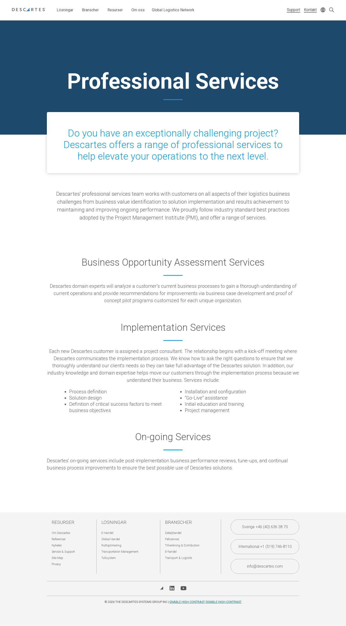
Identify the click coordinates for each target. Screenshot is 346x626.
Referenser (59, 539)
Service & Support (63, 551)
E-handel (171, 551)
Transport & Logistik (178, 558)
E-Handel (107, 533)
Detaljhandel (173, 533)
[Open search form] (331, 10)
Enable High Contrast (187, 602)
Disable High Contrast (223, 602)
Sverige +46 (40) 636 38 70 (265, 527)
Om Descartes (61, 533)
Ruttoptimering (111, 545)
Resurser (115, 10)
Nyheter (57, 545)
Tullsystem (108, 558)
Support (293, 9)
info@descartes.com (265, 566)
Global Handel (110, 539)
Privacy (56, 564)
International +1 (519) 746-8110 (265, 546)
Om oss (138, 10)
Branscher (90, 10)
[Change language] (323, 10)
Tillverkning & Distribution (182, 545)
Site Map (57, 558)
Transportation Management (119, 551)
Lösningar (65, 10)
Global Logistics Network (173, 10)
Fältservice (172, 539)
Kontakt (310, 9)
